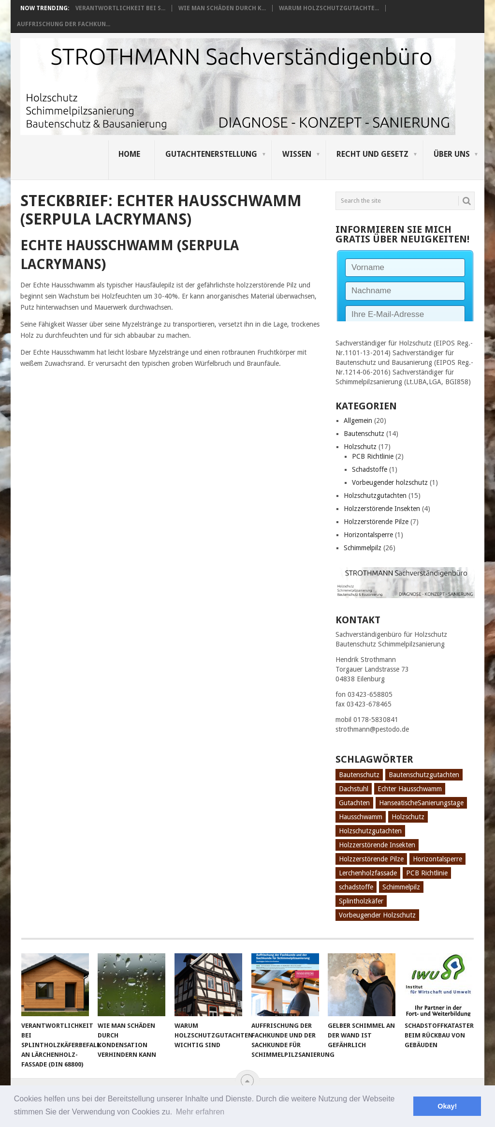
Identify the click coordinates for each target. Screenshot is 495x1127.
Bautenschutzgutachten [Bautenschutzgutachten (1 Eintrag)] (424, 775)
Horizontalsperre (368, 535)
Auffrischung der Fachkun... (63, 24)
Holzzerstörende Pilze (376, 522)
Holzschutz (360, 447)
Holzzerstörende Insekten (382, 508)
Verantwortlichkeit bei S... (120, 8)
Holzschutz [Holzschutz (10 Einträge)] (408, 817)
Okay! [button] (447, 1106)
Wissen (296, 154)
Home (129, 154)
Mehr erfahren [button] (200, 1112)
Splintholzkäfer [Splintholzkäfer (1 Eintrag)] (361, 901)
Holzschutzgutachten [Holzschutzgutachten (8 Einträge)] (370, 831)
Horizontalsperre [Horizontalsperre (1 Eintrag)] (437, 859)
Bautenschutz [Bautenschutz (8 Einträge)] (359, 775)
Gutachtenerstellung (211, 154)
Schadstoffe (369, 469)
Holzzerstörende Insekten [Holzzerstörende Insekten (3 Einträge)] (377, 845)
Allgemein (358, 420)
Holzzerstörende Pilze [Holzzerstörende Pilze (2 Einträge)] (371, 859)
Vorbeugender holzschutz (390, 482)
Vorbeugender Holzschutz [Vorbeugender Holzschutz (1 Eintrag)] (377, 915)
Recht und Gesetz (372, 154)
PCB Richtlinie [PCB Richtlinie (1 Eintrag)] (427, 873)
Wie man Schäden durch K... (222, 8)
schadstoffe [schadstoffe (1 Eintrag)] (356, 887)
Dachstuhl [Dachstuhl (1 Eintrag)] (353, 789)
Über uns (452, 154)
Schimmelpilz (362, 548)
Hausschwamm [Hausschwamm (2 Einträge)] (360, 817)
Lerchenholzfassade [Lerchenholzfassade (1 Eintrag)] (368, 873)
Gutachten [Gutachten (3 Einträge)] (354, 803)
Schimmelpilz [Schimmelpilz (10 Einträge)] (401, 887)
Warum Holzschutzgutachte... (329, 8)
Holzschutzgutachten (375, 495)
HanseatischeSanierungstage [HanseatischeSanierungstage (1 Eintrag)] (421, 803)
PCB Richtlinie (372, 456)
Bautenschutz (364, 433)
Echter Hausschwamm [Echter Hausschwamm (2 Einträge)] (410, 789)
